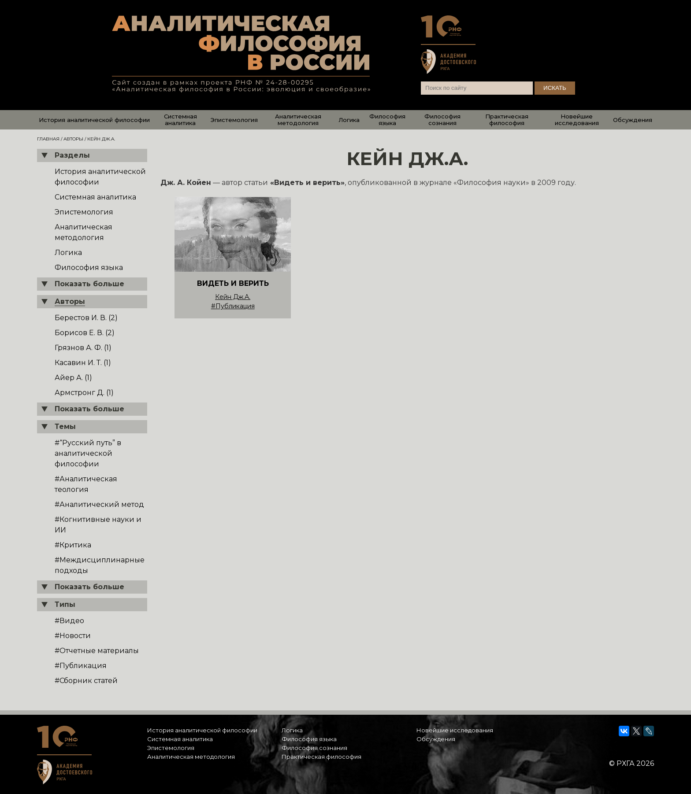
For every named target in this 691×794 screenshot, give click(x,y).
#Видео (69, 621)
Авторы (73, 139)
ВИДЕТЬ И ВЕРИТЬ (233, 283)
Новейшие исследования (577, 119)
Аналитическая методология (298, 119)
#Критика (73, 545)
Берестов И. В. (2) (86, 318)
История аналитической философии (94, 119)
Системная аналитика (180, 119)
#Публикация (81, 665)
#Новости (73, 636)
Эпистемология (234, 119)
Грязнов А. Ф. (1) (83, 347)
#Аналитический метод (99, 504)
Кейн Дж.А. (232, 296)
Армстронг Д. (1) (84, 392)
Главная (48, 139)
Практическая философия (506, 119)
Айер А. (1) (73, 377)
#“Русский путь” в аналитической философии (88, 453)
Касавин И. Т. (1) (83, 362)
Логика (349, 119)
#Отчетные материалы (97, 650)
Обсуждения (632, 119)
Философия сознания (442, 119)
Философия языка (387, 119)
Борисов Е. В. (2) (85, 333)
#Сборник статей (86, 680)
